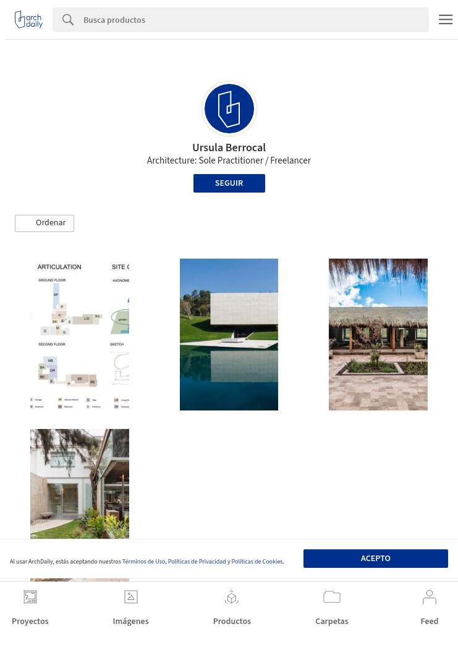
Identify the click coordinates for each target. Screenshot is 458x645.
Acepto (376, 558)
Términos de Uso (143, 561)
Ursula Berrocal (229, 148)
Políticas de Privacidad (197, 561)
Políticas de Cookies (257, 561)
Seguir (229, 183)
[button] (44, 223)
